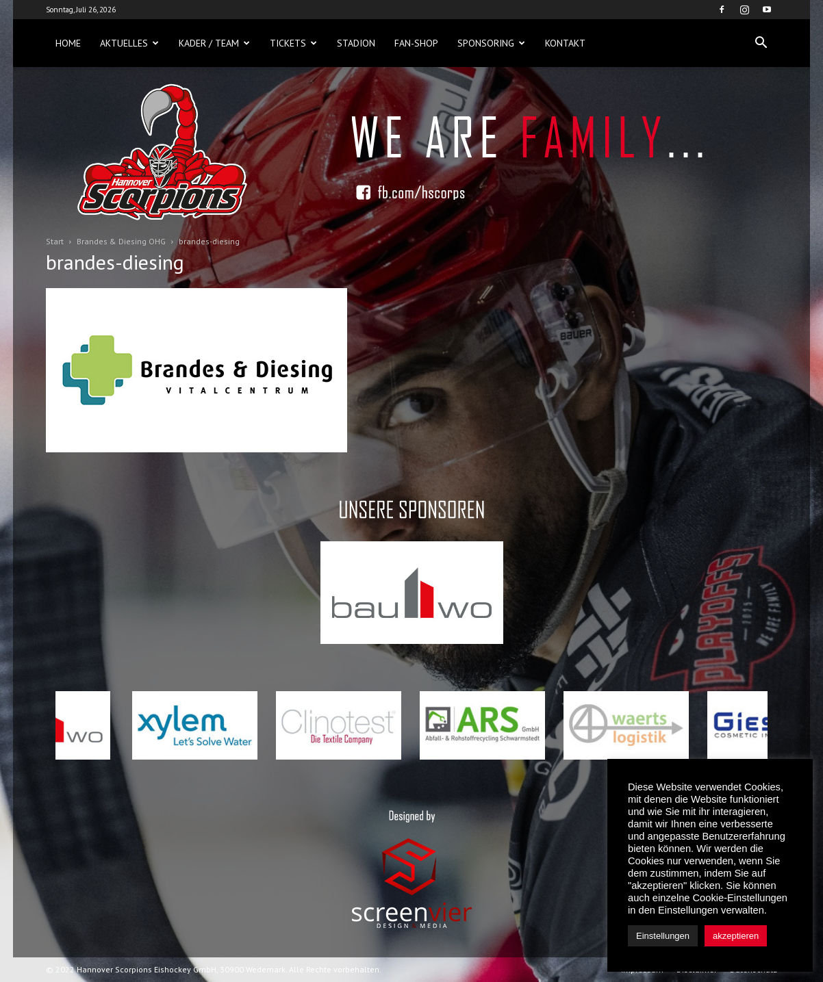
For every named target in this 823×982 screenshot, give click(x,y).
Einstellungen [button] (662, 936)
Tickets (293, 43)
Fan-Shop (416, 43)
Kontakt (565, 43)
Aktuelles (129, 43)
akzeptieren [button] (736, 936)
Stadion (356, 43)
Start (55, 241)
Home (68, 43)
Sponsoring (491, 43)
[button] (760, 43)
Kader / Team (214, 43)
